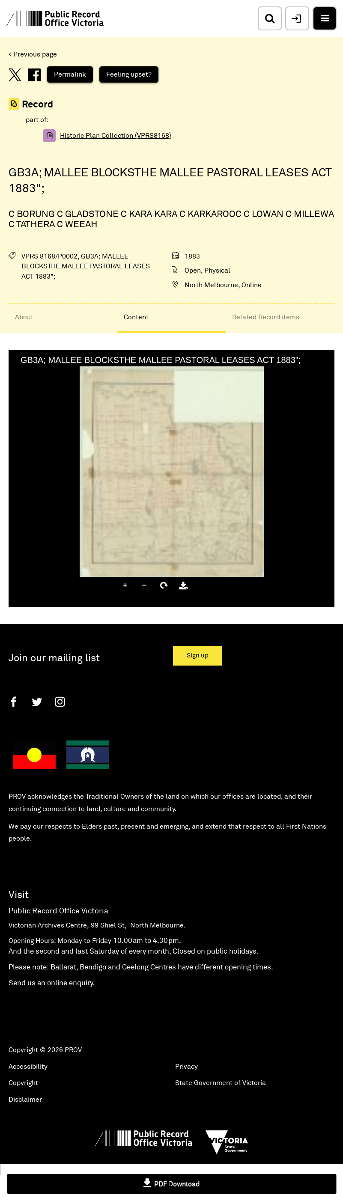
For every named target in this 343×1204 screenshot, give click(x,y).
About (24, 317)
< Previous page (33, 54)
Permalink (70, 74)
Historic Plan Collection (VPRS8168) (115, 135)
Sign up (198, 655)
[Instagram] (60, 701)
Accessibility (28, 1066)
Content (136, 317)
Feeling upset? (129, 74)
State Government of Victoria (220, 1082)
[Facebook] (14, 701)
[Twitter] (37, 701)
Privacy (186, 1066)
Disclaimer (25, 1099)
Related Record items (265, 317)
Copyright (23, 1082)
